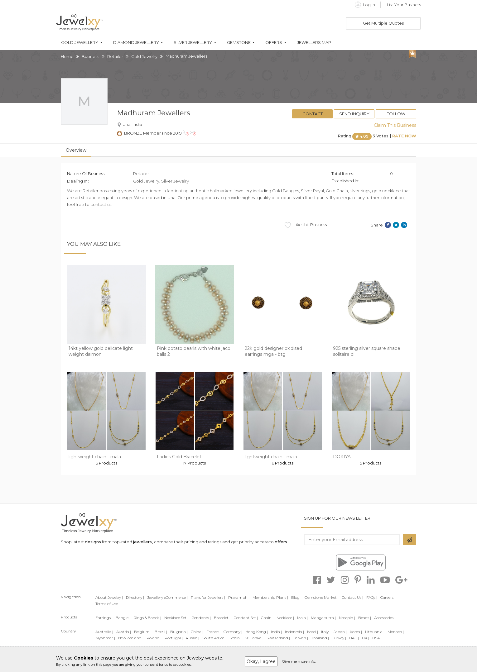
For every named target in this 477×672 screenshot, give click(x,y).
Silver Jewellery (193, 42)
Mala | (302, 617)
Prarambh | (238, 597)
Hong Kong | (256, 631)
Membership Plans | (270, 597)
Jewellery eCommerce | (167, 597)
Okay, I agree (261, 661)
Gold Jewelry (144, 56)
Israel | (312, 631)
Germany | (233, 631)
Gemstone (239, 42)
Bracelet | (222, 617)
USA (376, 638)
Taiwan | (300, 638)
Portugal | (174, 638)
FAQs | (371, 597)
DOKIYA (342, 457)
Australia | (104, 631)
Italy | (325, 631)
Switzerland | (278, 638)
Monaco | (396, 631)
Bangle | (123, 617)
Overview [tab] (76, 150)
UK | (365, 638)
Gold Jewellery (79, 42)
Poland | (154, 638)
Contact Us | (352, 597)
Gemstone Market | (322, 597)
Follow (396, 113)
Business (90, 56)
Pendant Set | (246, 617)
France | (213, 631)
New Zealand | (130, 638)
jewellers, (143, 541)
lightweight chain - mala (95, 457)
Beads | (364, 617)
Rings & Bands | (147, 617)
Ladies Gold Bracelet (179, 457)
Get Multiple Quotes (383, 23)
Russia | (192, 638)
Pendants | (201, 617)
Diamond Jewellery (136, 42)
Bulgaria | (179, 631)
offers (281, 541)
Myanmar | (105, 638)
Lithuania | (374, 631)
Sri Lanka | (254, 638)
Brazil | (161, 631)
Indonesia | (294, 631)
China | (197, 631)
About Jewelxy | (109, 597)
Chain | (267, 617)
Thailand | (320, 638)
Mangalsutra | (323, 617)
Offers (273, 42)
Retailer (115, 56)
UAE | (354, 638)
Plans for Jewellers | (208, 597)
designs (93, 541)
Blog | (296, 597)
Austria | (123, 631)
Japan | (340, 631)
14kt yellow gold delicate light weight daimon (101, 351)
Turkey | (339, 638)
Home (67, 56)
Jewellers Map (314, 42)
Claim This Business (395, 125)
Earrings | (104, 617)
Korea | (356, 631)
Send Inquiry (354, 113)
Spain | (235, 638)
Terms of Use (106, 603)
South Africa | (214, 638)
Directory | (135, 597)
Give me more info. (299, 661)
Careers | (387, 597)
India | (276, 631)
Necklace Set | (176, 617)
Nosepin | (347, 617)
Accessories (383, 617)
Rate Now (404, 135)
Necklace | (285, 617)
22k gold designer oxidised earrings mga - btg (273, 351)
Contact (312, 113)
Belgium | (143, 631)
